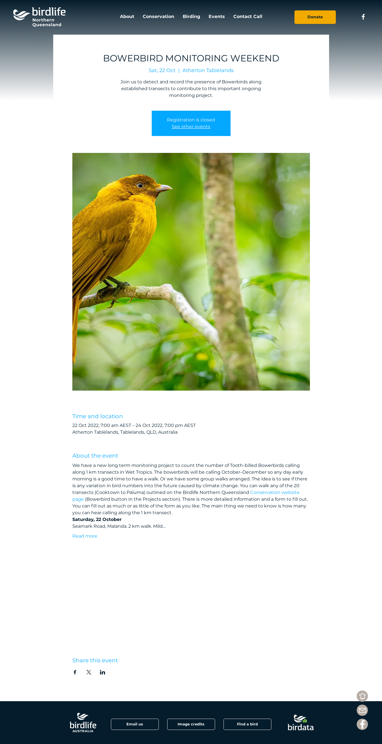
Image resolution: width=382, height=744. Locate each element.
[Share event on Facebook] (75, 672)
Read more (84, 536)
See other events (191, 126)
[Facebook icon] (363, 16)
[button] (191, 724)
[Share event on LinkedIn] (102, 672)
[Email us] (135, 724)
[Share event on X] (88, 672)
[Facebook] (362, 724)
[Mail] (362, 710)
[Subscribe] (362, 696)
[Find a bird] (247, 724)
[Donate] (315, 17)
